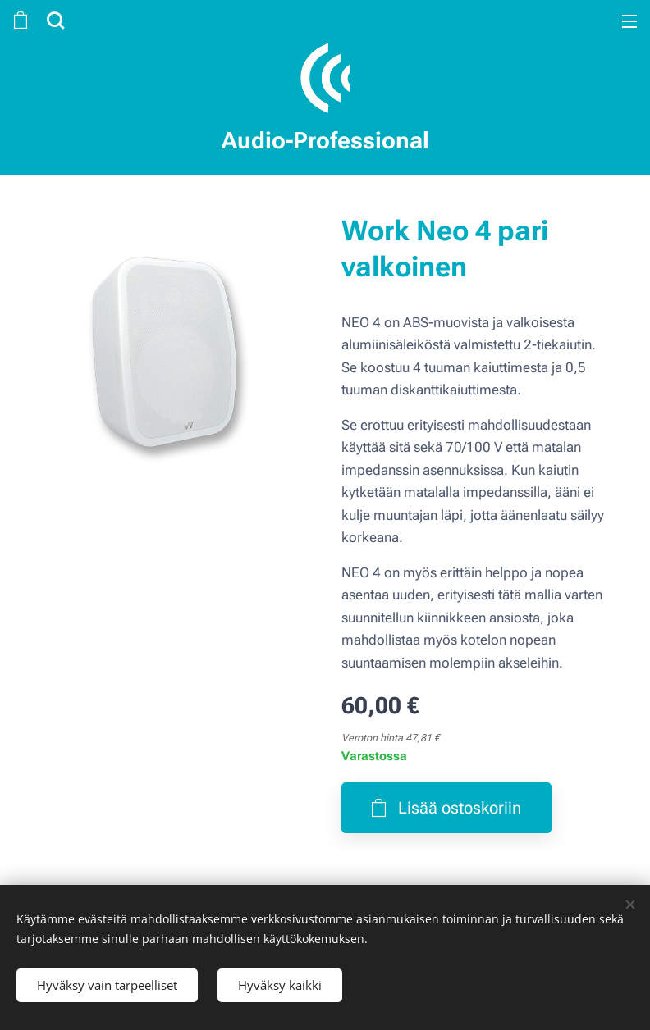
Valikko (629, 21)
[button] (53, 20)
